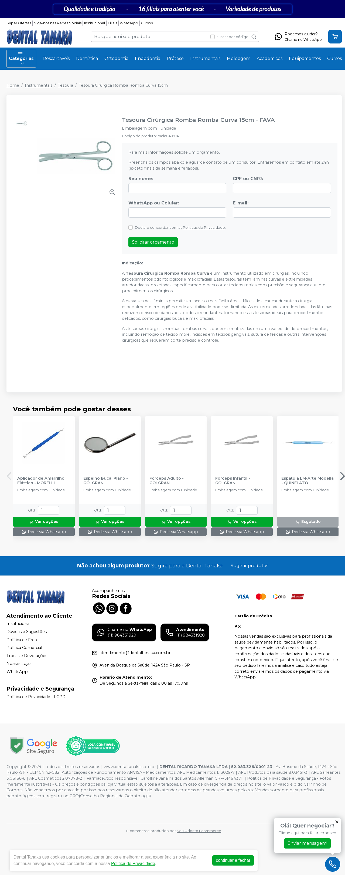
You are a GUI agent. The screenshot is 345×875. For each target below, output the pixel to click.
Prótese (175, 58)
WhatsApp (129, 23)
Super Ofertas (18, 23)
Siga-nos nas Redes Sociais (57, 23)
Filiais (112, 23)
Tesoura (65, 85)
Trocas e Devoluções (26, 655)
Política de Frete (22, 639)
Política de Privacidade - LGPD (36, 696)
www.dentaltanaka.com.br (130, 766)
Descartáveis (56, 58)
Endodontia (147, 58)
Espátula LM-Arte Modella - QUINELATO (307, 480)
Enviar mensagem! (307, 843)
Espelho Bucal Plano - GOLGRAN (105, 480)
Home (12, 85)
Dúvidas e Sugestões (26, 631)
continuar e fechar (233, 860)
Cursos (147, 23)
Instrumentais (205, 58)
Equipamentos (305, 58)
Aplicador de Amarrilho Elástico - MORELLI (40, 480)
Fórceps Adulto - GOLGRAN (166, 480)
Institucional (94, 23)
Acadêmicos (269, 58)
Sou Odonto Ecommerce (199, 831)
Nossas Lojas (18, 663)
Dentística (87, 58)
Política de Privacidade (133, 863)
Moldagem (238, 58)
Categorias (21, 58)
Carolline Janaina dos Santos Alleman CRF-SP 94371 (191, 778)
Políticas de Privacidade (204, 228)
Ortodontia (116, 58)
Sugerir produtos (249, 565)
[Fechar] (336, 821)
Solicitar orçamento (153, 242)
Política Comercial (24, 647)
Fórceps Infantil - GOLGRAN (232, 480)
